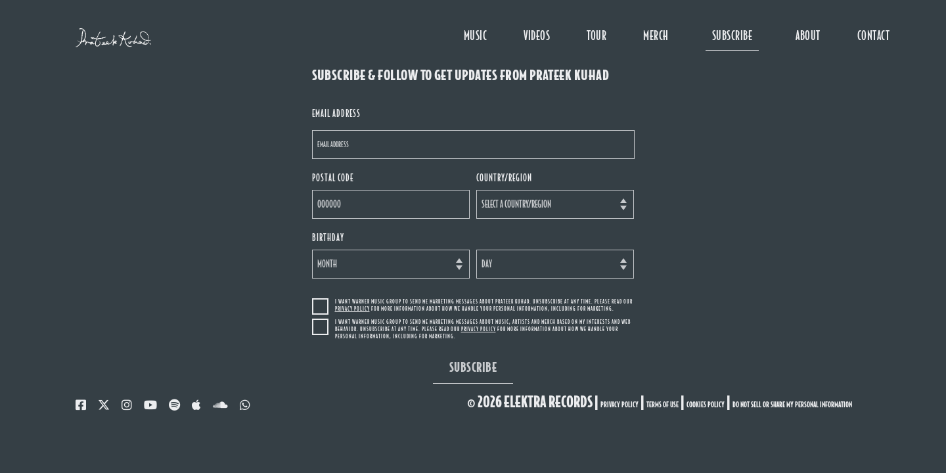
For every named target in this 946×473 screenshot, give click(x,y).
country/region (504, 177)
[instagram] (127, 405)
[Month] (391, 264)
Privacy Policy (352, 308)
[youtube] (150, 405)
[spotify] (174, 405)
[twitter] (104, 405)
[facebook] (81, 405)
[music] (196, 405)
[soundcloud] (220, 405)
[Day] (555, 264)
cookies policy (706, 405)
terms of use (662, 405)
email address (336, 113)
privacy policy (619, 405)
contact (873, 35)
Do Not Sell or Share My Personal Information (792, 405)
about (808, 35)
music (475, 35)
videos (537, 35)
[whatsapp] (245, 405)
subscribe (732, 35)
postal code (332, 177)
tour (596, 35)
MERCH (655, 35)
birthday (328, 237)
